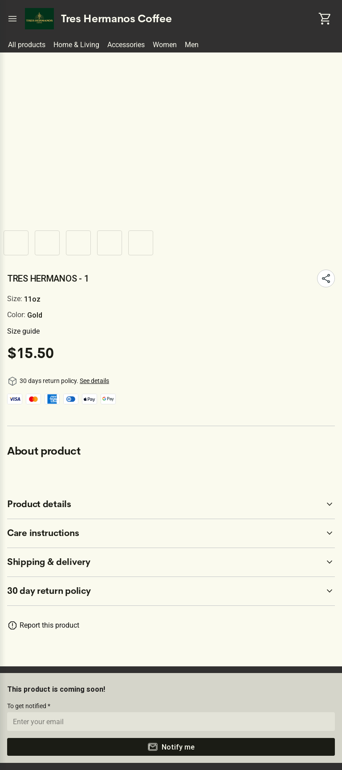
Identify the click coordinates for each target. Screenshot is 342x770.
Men (192, 44)
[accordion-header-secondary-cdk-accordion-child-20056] (171, 562)
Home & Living (76, 44)
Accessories (126, 44)
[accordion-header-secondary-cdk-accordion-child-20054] (171, 504)
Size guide (23, 331)
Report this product (49, 625)
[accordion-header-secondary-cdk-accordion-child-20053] (171, 591)
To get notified (27, 706)
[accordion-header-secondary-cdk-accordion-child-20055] (171, 533)
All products (26, 44)
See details (94, 380)
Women (165, 44)
